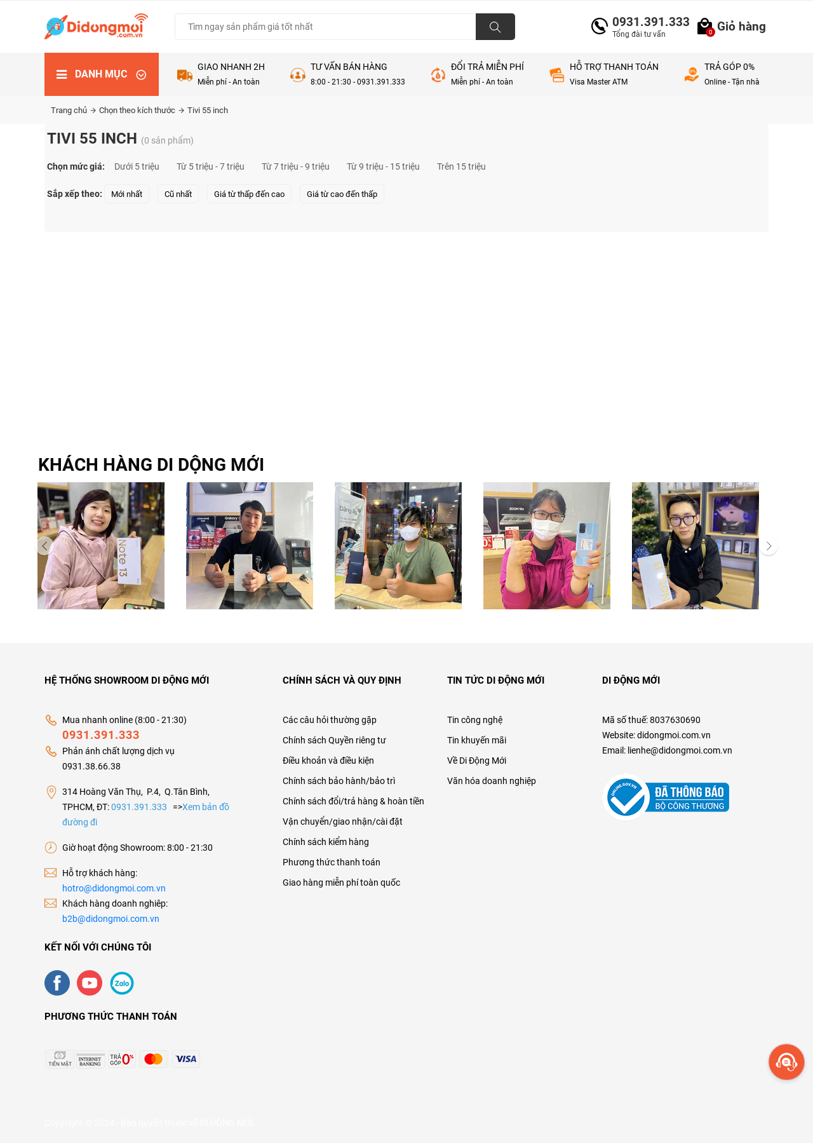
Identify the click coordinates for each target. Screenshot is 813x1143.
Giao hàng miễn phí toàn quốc (341, 882)
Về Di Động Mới (476, 760)
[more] (786, 1062)
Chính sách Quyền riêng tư (334, 740)
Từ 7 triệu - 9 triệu (296, 166)
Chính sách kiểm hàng (326, 842)
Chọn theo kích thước (141, 110)
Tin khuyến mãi (476, 740)
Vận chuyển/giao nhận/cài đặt (343, 821)
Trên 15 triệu (461, 166)
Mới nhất (126, 194)
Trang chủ (73, 110)
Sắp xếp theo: (74, 194)
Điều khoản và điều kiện (328, 760)
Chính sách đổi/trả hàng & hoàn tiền (353, 801)
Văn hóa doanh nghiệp (491, 781)
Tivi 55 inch (207, 110)
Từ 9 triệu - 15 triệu (383, 166)
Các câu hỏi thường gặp (330, 720)
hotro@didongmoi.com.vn (114, 888)
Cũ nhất (178, 194)
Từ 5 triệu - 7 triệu (211, 166)
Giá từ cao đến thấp (342, 194)
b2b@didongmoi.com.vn (110, 919)
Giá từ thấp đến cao (249, 194)
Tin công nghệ (474, 720)
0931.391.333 (646, 22)
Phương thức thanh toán (331, 862)
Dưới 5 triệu (136, 166)
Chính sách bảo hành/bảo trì (339, 781)
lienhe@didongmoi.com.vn (680, 750)
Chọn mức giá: (76, 166)
